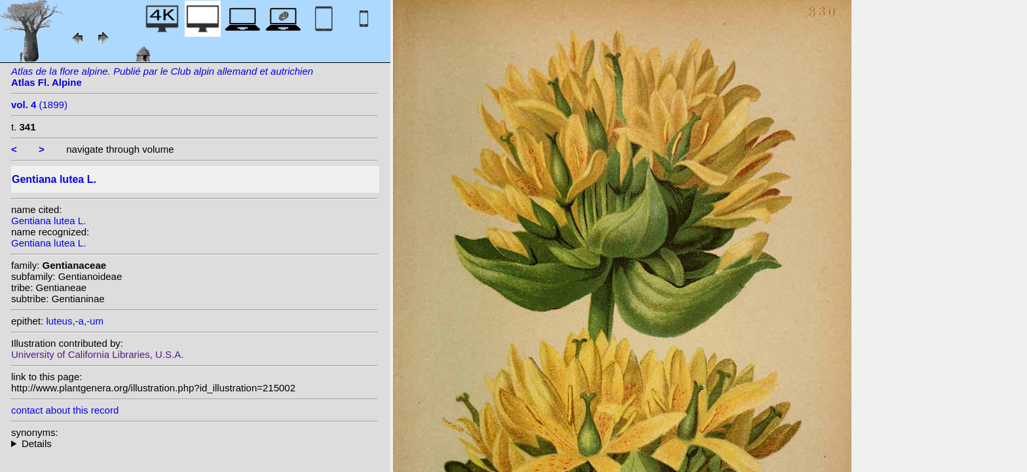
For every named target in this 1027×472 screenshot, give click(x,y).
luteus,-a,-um (74, 320)
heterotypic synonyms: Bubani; (194, 443)
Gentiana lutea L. (48, 220)
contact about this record (65, 410)
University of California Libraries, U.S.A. (97, 354)
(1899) (39, 104)
